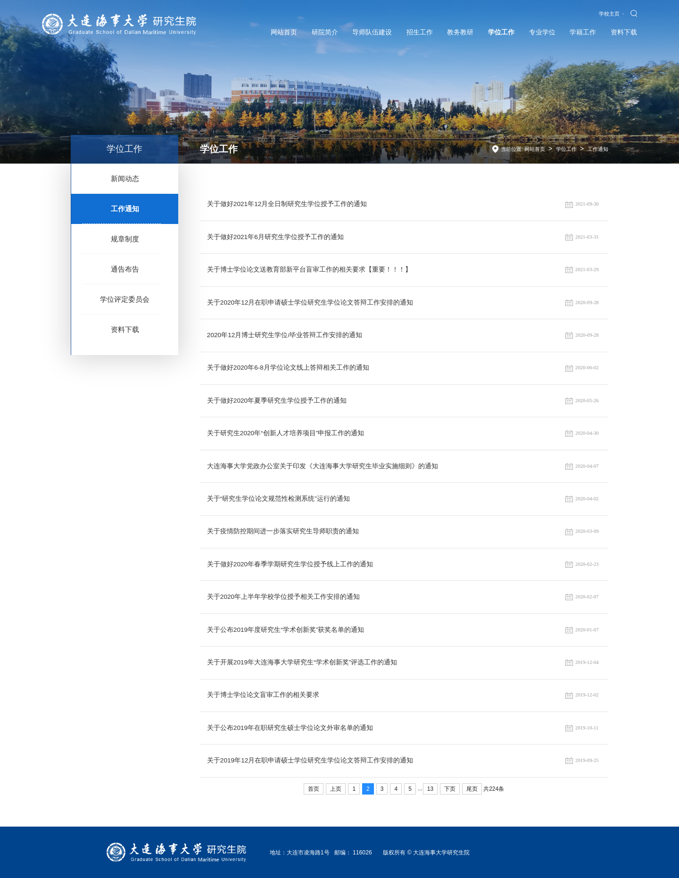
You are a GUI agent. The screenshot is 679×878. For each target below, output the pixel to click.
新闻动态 (125, 178)
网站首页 (534, 149)
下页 (449, 789)
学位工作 (566, 149)
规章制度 (125, 239)
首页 (313, 789)
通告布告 (125, 269)
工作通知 (125, 209)
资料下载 (125, 329)
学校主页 (609, 14)
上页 (335, 789)
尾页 (472, 789)
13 (430, 789)
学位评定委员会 (124, 299)
